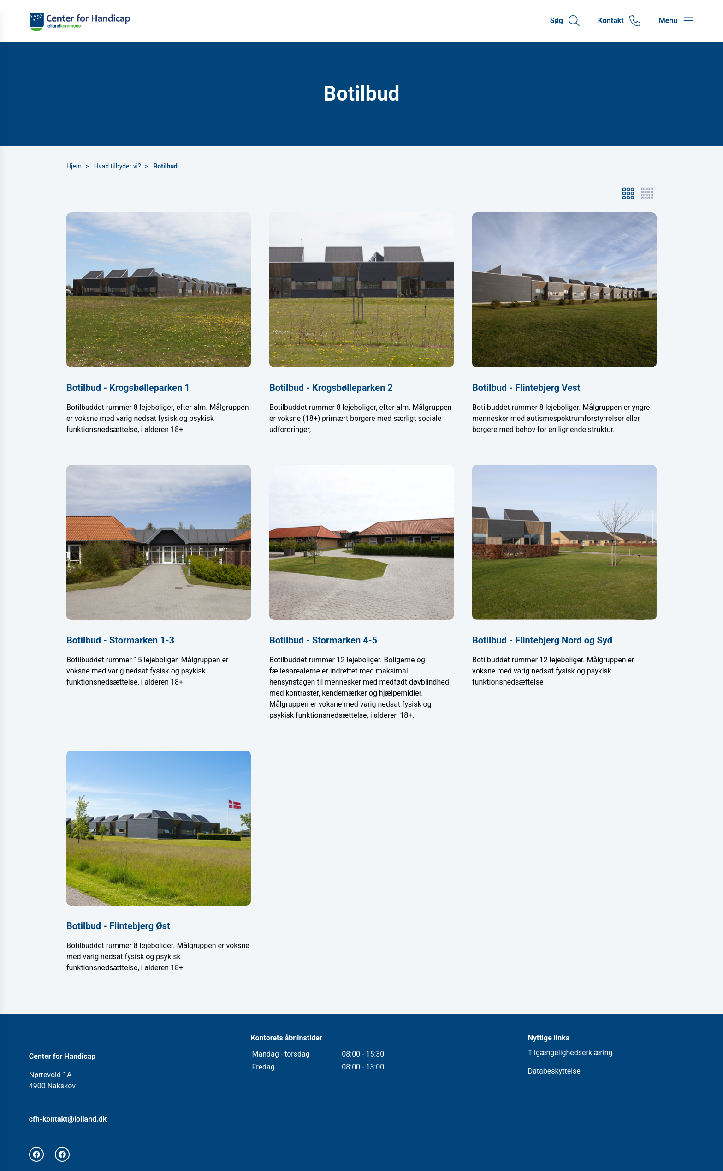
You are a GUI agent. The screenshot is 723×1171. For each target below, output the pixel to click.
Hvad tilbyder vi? (117, 166)
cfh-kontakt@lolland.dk (68, 1119)
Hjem (74, 166)
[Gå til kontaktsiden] (619, 20)
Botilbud (165, 166)
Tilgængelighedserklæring (570, 1052)
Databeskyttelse (554, 1071)
